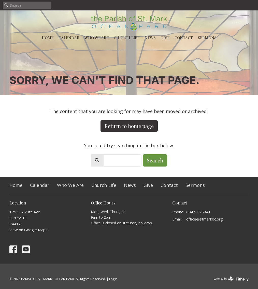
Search (155, 160)
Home (47, 37)
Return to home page (129, 125)
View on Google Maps (28, 229)
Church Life (126, 37)
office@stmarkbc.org (204, 219)
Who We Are (96, 37)
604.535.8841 (198, 211)
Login (113, 279)
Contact (184, 37)
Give (165, 37)
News (150, 37)
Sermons (207, 37)
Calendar (69, 37)
